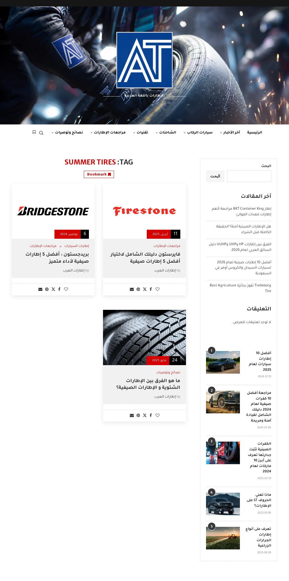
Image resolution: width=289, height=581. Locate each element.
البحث (266, 166)
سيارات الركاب (200, 133)
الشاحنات (167, 133)
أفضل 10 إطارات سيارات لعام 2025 (260, 362)
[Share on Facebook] (151, 290)
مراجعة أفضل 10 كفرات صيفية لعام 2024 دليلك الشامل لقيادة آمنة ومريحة (258, 407)
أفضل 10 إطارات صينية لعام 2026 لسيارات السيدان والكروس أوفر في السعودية (243, 268)
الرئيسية (254, 133)
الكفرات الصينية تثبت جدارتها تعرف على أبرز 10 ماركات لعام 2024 (259, 458)
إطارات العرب (165, 271)
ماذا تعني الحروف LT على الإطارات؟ (259, 500)
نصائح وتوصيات (69, 133)
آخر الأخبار (232, 133)
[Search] (41, 133)
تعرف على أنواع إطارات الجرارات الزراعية (258, 537)
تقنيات (142, 133)
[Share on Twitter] (145, 290)
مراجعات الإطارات (110, 133)
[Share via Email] (132, 290)
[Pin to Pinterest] (138, 290)
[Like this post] (157, 290)
